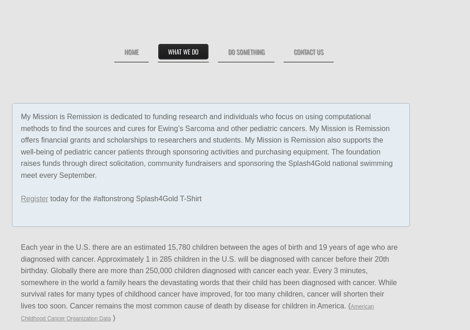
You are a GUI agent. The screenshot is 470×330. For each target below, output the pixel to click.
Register (35, 199)
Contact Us (309, 51)
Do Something (246, 51)
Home (131, 51)
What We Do (183, 51)
